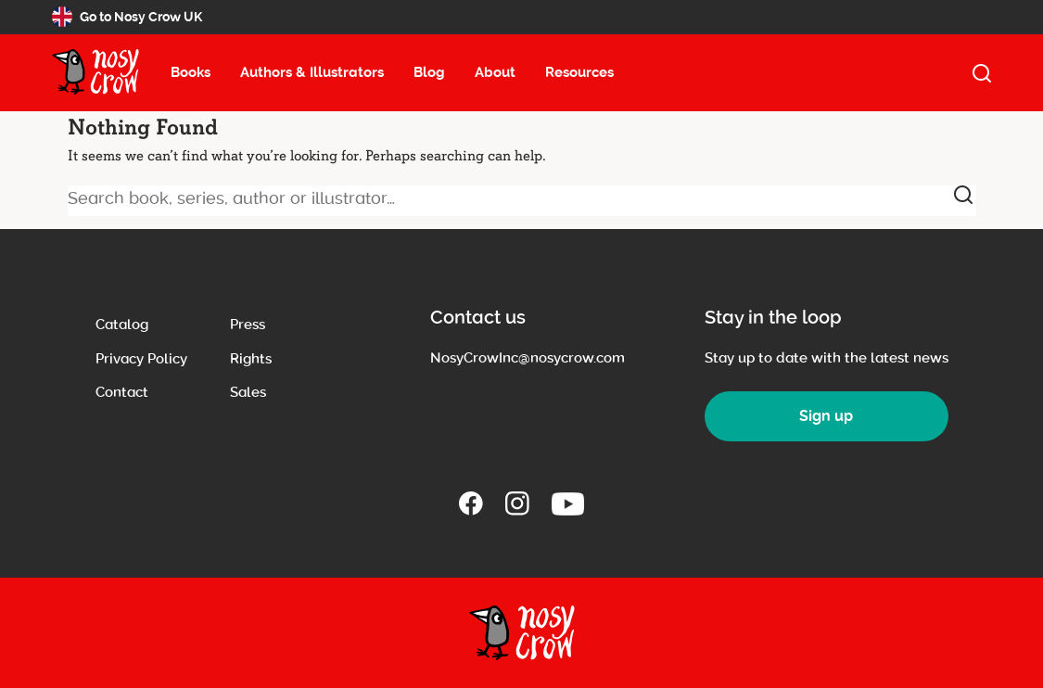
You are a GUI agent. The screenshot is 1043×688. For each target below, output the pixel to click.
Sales (248, 392)
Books (190, 72)
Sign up (826, 416)
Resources (579, 72)
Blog (429, 72)
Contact (121, 392)
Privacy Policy (141, 358)
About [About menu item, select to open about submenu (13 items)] (495, 72)
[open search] (982, 73)
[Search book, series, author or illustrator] (522, 200)
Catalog (121, 324)
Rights (251, 358)
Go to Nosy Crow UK (127, 16)
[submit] (963, 194)
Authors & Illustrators (312, 72)
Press (247, 324)
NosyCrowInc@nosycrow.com (527, 358)
